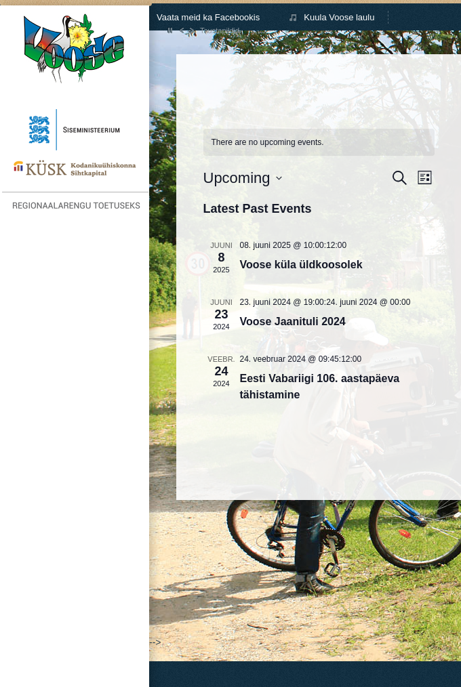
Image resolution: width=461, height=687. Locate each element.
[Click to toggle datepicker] (242, 178)
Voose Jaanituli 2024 (293, 321)
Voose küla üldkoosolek (301, 264)
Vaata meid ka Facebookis (208, 17)
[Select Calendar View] (425, 178)
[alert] (268, 142)
